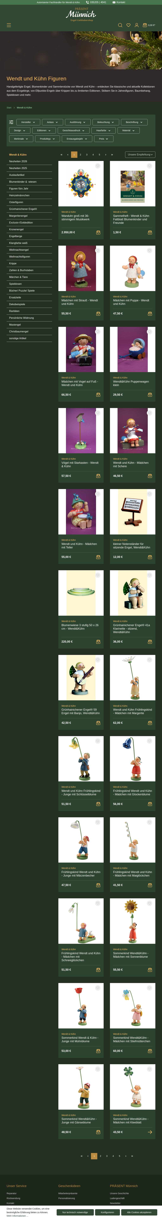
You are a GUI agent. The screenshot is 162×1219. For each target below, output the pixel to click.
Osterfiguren (16, 202)
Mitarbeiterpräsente (68, 1193)
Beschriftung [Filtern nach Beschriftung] (134, 122)
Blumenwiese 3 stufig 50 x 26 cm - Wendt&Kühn (80, 627)
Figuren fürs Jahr (18, 188)
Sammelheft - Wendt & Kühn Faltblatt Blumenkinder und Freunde (131, 219)
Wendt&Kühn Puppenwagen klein (131, 383)
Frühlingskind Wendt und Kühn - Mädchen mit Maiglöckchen (132, 873)
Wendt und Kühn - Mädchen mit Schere (131, 464)
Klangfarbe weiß (18, 243)
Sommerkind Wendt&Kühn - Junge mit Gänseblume (79, 1120)
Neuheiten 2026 (18, 161)
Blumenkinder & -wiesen (23, 181)
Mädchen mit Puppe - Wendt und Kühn (131, 302)
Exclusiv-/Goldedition (21, 222)
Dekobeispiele (17, 304)
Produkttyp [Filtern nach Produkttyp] (47, 138)
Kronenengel (16, 229)
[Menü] (9, 25)
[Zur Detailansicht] (150, 1132)
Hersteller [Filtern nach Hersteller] (28, 122)
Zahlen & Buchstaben (21, 270)
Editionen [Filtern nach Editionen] (44, 130)
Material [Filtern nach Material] (128, 130)
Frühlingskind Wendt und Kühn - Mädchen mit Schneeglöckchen (81, 957)
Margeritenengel (18, 215)
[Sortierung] (140, 154)
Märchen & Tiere (18, 277)
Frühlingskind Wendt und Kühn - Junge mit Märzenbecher (81, 873)
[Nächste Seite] (106, 154)
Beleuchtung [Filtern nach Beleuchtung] (105, 122)
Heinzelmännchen (19, 195)
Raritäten (14, 311)
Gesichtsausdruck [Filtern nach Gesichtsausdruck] (74, 130)
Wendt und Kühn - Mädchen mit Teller (79, 545)
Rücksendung (13, 1198)
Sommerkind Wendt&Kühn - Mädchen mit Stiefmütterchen (131, 1039)
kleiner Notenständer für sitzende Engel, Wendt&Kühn (131, 545)
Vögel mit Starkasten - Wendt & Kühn (80, 464)
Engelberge (15, 236)
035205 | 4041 (98, 2)
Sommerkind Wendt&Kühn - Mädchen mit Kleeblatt (130, 1120)
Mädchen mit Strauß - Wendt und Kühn (80, 302)
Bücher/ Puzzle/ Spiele (22, 290)
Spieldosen (15, 284)
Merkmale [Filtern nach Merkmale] (21, 138)
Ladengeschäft (117, 1198)
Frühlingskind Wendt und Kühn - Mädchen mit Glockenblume (132, 792)
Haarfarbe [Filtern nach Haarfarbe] (103, 130)
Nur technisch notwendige (75, 1212)
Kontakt (10, 1203)
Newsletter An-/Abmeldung (117, 1205)
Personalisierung (66, 1198)
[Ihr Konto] (137, 25)
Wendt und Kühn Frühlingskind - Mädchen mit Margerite (132, 711)
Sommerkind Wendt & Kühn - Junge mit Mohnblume (80, 1039)
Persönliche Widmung (21, 318)
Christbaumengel (18, 331)
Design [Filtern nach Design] (19, 130)
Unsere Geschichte (119, 1193)
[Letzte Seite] (112, 154)
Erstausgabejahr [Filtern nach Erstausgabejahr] (77, 138)
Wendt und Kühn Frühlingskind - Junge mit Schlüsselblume (81, 792)
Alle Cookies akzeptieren (139, 1212)
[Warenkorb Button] (98, 232)
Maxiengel (15, 324)
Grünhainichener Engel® (23, 209)
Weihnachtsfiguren (19, 256)
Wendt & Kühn (18, 154)
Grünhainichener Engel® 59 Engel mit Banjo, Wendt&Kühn (81, 711)
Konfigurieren (107, 1212)
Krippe (12, 263)
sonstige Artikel (17, 338)
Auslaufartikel (16, 175)
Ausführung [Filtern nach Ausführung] (78, 122)
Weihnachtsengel (18, 249)
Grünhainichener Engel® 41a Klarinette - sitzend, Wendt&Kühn (131, 629)
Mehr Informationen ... (17, 1216)
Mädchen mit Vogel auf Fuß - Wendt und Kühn (80, 383)
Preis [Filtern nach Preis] (103, 138)
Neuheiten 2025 (18, 168)
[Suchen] (120, 25)
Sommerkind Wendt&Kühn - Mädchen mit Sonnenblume (130, 955)
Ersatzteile (15, 297)
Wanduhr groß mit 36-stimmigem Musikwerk (76, 217)
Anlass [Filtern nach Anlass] (52, 122)
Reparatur (11, 1193)
